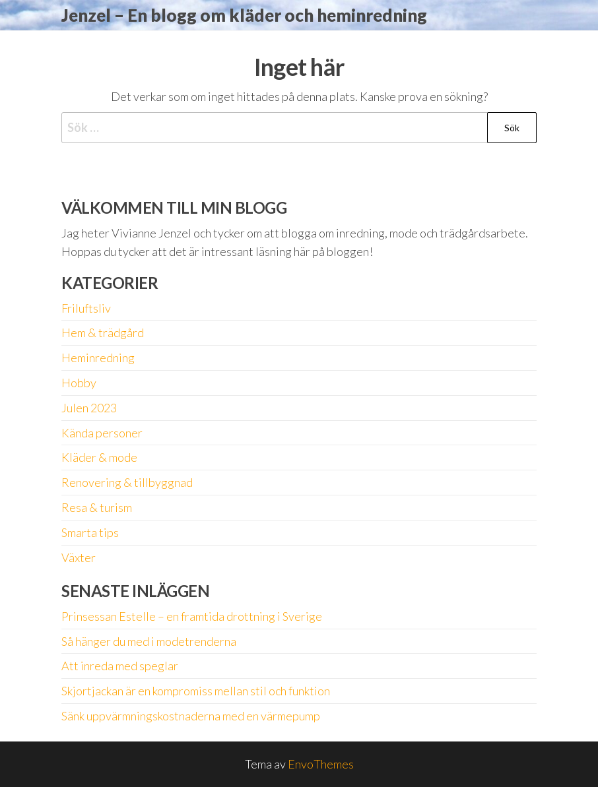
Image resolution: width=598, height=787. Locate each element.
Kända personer (102, 432)
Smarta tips (90, 532)
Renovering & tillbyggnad (127, 482)
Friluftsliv (86, 308)
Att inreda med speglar (119, 665)
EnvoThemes (321, 764)
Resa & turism (96, 507)
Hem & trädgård (102, 332)
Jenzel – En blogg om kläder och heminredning (244, 15)
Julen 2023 (89, 407)
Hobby (78, 382)
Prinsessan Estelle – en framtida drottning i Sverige (191, 616)
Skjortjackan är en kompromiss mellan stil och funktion (195, 690)
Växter (78, 557)
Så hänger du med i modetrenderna (148, 641)
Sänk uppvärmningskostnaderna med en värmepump (190, 715)
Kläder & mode (99, 457)
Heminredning (98, 357)
